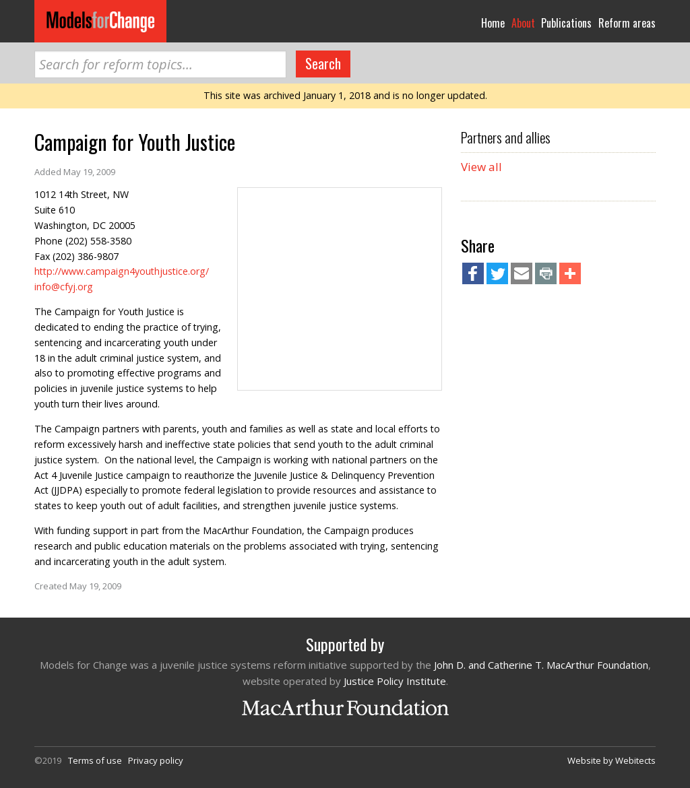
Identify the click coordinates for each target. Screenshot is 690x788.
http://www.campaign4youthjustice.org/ (121, 271)
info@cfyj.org (63, 286)
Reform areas (627, 23)
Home (493, 23)
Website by (611, 760)
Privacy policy (155, 760)
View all (481, 166)
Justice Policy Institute (395, 681)
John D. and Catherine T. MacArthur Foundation (541, 664)
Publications (566, 23)
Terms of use (95, 760)
